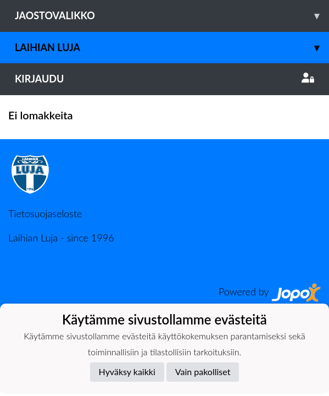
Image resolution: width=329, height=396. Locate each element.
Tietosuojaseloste (45, 213)
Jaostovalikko (172, 15)
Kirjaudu (164, 79)
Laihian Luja (172, 47)
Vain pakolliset (203, 371)
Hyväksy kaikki (127, 371)
